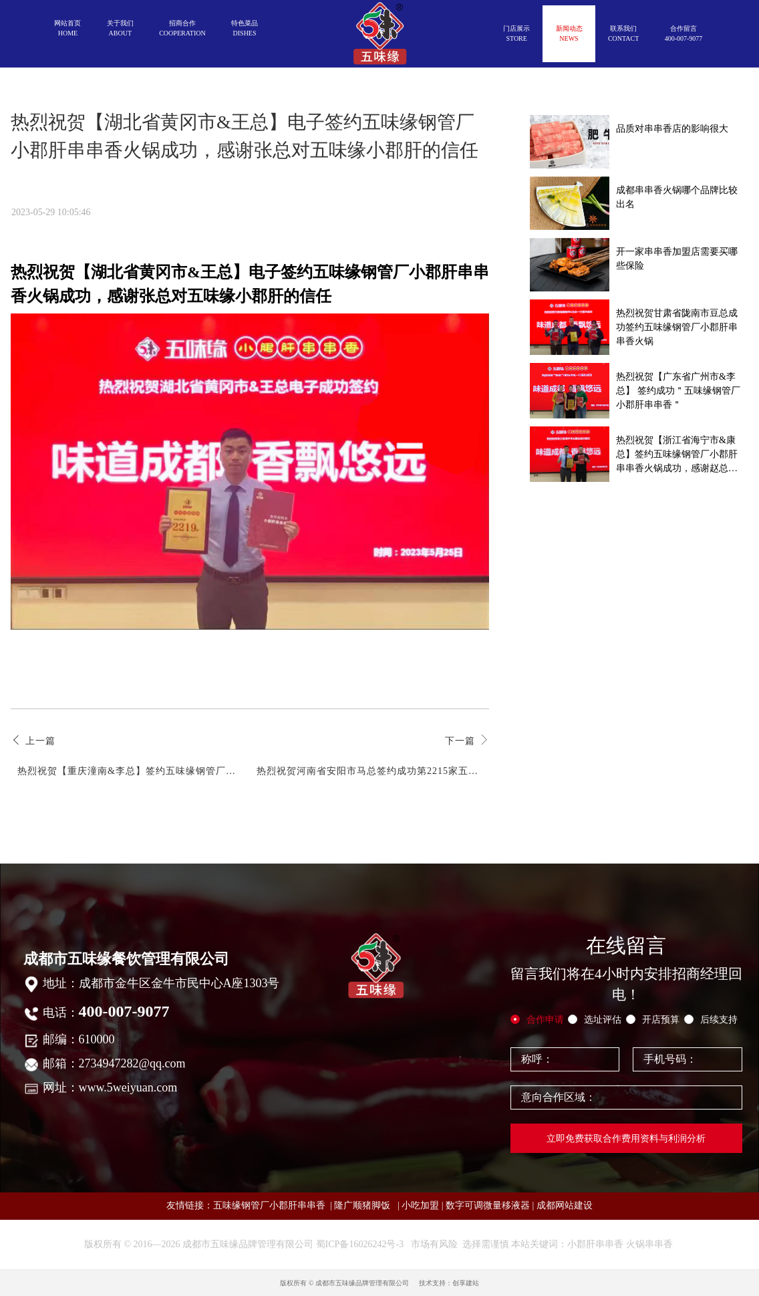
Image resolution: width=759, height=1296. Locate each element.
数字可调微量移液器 (487, 1205)
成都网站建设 (565, 1205)
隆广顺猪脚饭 (362, 1205)
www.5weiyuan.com (128, 1087)
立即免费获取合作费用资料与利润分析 (626, 1138)
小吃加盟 (420, 1205)
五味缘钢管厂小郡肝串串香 (269, 1205)
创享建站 (465, 1283)
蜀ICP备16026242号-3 (360, 1244)
